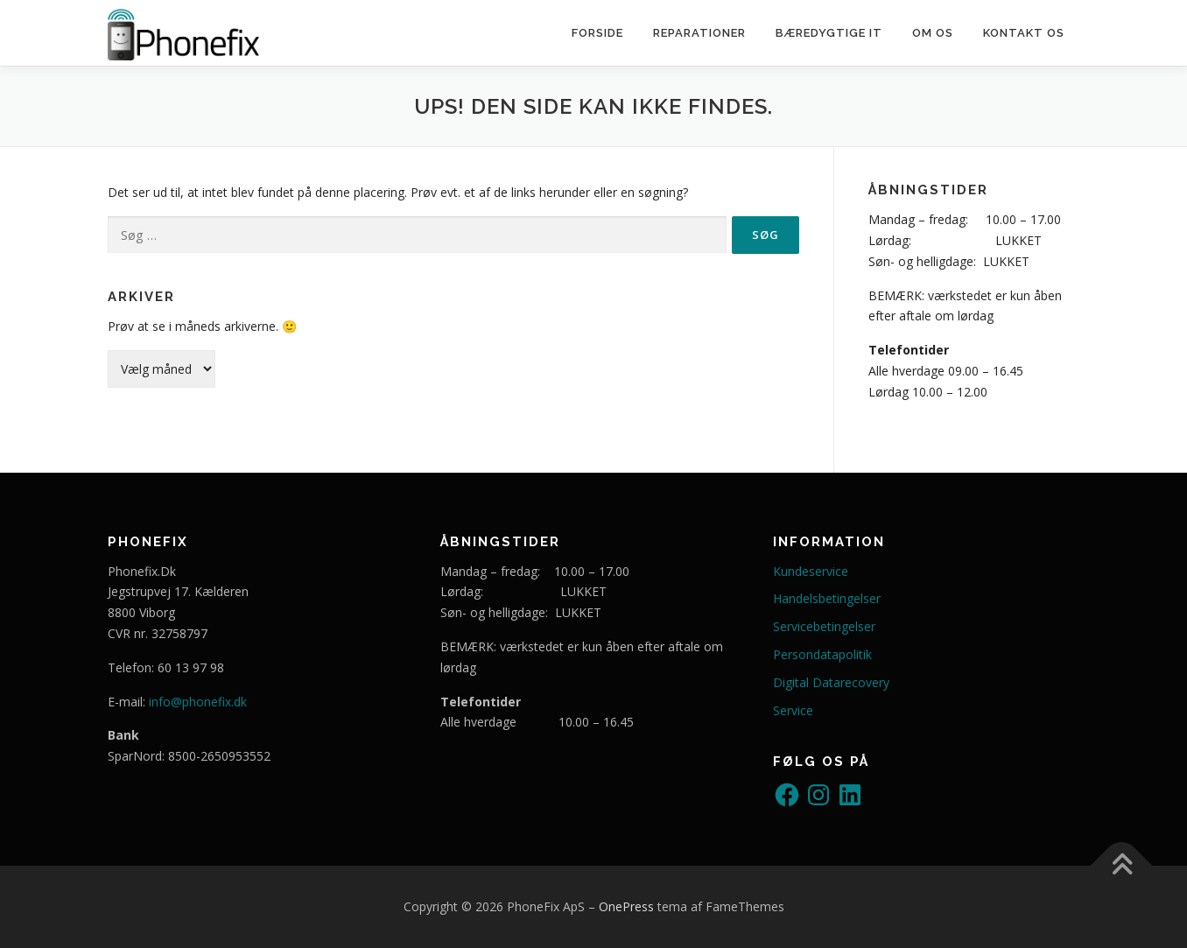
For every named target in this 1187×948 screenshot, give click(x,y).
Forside (597, 32)
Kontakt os (1023, 32)
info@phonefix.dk (198, 701)
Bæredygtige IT (829, 32)
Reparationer (699, 32)
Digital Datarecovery (831, 682)
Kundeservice (810, 571)
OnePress (626, 906)
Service (793, 710)
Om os (932, 32)
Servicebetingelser (824, 626)
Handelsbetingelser (827, 598)
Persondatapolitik (822, 654)
